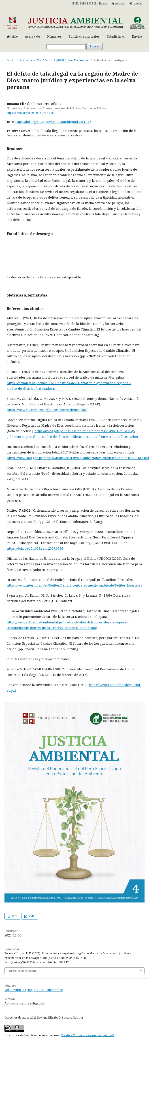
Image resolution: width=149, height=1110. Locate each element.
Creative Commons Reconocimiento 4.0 (87, 1035)
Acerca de (32, 36)
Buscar (94, 46)
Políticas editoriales (84, 36)
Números (54, 36)
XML (31, 916)
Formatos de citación (22, 971)
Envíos (137, 36)
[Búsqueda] (66, 46)
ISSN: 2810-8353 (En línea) (89, 3)
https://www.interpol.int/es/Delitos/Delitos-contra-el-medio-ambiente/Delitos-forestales (74, 585)
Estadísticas (116, 36)
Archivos (26, 60)
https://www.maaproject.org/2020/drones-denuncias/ (47, 410)
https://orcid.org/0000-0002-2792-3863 (31, 113)
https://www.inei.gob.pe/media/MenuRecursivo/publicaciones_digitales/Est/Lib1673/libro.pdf (78, 458)
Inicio (11, 60)
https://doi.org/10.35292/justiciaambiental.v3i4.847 (53, 122)
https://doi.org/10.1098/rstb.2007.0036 (35, 548)
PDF (14, 916)
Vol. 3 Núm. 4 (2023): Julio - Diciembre (63, 60)
